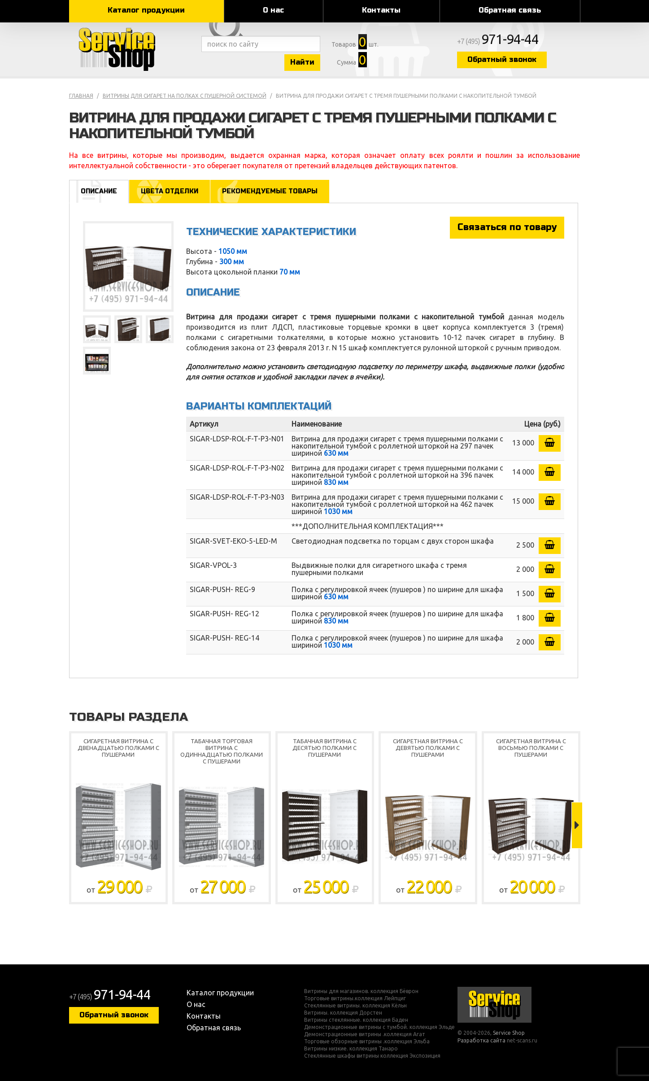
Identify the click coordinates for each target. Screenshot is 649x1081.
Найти (302, 62)
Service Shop (133, 49)
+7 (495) (498, 41)
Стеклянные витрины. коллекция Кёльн (355, 1005)
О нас (273, 10)
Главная (81, 96)
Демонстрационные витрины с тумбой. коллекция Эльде (379, 1027)
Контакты (381, 10)
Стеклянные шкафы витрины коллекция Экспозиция (372, 1056)
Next (577, 825)
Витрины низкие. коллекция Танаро (351, 1048)
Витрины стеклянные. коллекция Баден (356, 1020)
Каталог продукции (146, 10)
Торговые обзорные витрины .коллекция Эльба (367, 1041)
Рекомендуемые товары (270, 191)
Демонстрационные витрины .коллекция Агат (364, 1034)
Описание (99, 191)
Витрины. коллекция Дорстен (343, 1013)
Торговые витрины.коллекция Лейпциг (355, 998)
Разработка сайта (481, 1040)
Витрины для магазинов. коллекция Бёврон (361, 991)
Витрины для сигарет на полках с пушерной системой (184, 96)
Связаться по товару (507, 227)
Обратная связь (510, 10)
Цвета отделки (169, 191)
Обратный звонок (501, 59)
